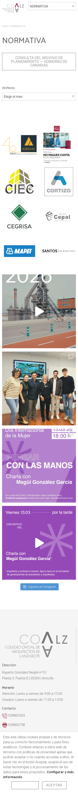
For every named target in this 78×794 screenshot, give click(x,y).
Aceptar (54, 785)
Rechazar (25, 785)
